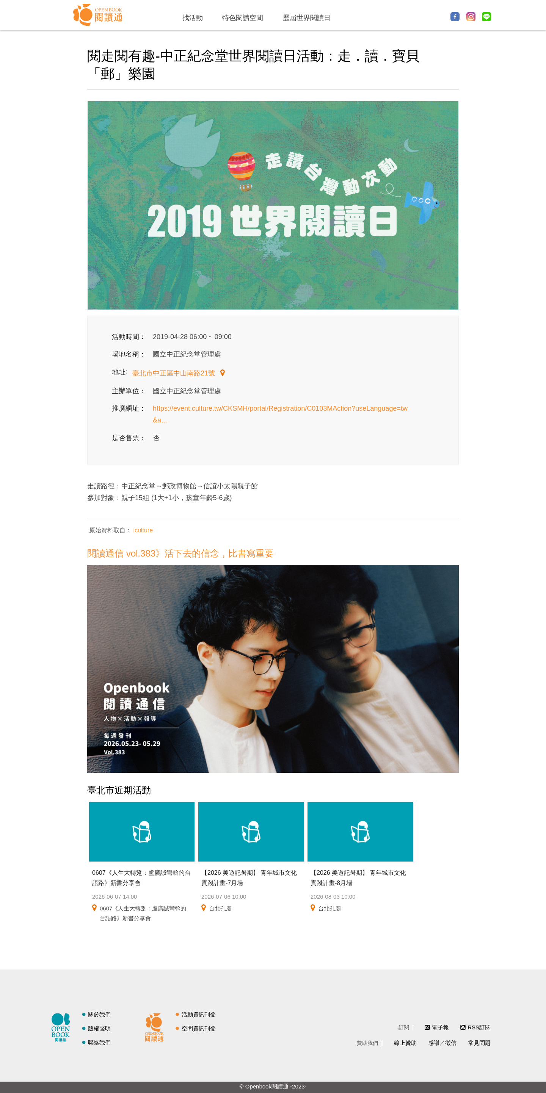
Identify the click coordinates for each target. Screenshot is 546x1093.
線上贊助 (405, 1043)
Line (486, 16)
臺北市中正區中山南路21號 (174, 373)
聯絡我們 (99, 1042)
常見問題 (479, 1043)
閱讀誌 (62, 1026)
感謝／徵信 (442, 1043)
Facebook (455, 16)
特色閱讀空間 (242, 18)
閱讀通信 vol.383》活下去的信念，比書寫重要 (180, 553)
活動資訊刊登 (199, 1014)
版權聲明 (99, 1028)
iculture (142, 530)
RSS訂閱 (479, 1027)
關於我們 (99, 1014)
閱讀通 (156, 1026)
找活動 (192, 18)
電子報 (440, 1027)
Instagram (470, 16)
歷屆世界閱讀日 (307, 18)
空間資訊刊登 (199, 1028)
